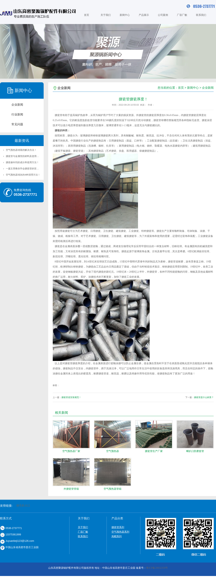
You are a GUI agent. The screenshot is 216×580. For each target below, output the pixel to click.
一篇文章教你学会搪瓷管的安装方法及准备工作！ (32, 168)
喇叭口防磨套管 (195, 451)
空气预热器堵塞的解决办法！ (21, 150)
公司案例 (163, 15)
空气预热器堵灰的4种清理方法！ (23, 174)
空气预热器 (112, 451)
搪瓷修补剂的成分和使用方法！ (22, 162)
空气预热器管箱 (112, 488)
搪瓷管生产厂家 (154, 451)
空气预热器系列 (120, 531)
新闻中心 (125, 15)
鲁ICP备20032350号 (157, 568)
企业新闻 (17, 104)
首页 (86, 15)
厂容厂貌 (182, 15)
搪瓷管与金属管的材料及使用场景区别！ (27, 156)
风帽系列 (116, 536)
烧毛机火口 (23, 505)
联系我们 (201, 15)
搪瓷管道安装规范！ (71, 397)
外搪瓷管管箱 (71, 488)
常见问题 (17, 124)
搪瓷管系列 (117, 527)
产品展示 (144, 15)
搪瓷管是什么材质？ (204, 397)
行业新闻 (17, 114)
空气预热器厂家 (71, 451)
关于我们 (106, 15)
